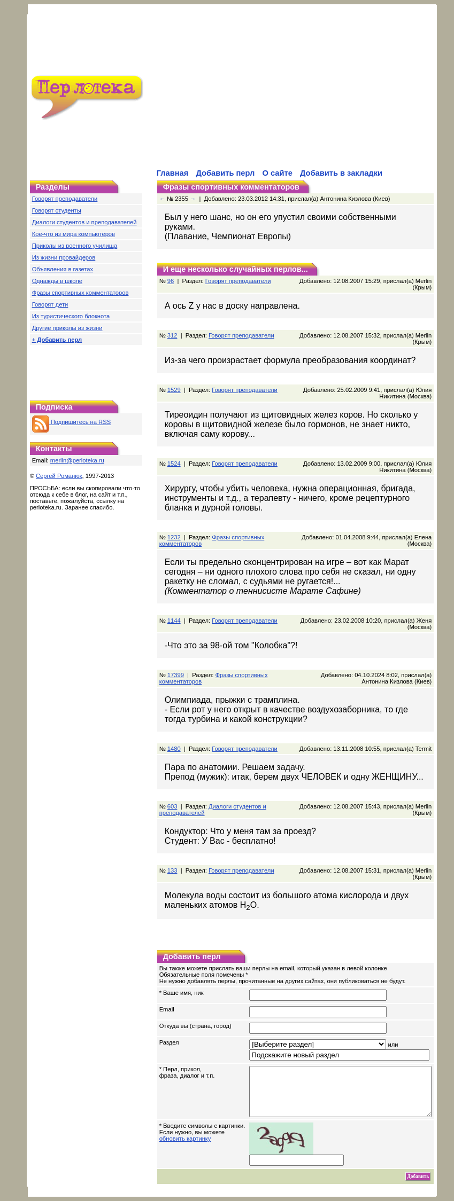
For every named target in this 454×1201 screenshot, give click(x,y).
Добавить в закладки (341, 173)
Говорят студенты (56, 210)
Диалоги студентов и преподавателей (84, 222)
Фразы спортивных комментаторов (80, 292)
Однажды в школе (57, 281)
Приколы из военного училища (75, 245)
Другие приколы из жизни (67, 328)
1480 (174, 739)
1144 (174, 611)
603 (172, 797)
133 (172, 861)
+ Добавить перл (57, 339)
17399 (175, 665)
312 (172, 326)
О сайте (278, 173)
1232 (174, 527)
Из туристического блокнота (71, 316)
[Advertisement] (269, 93)
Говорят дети (50, 304)
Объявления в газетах (62, 269)
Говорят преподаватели (65, 198)
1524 (174, 454)
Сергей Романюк (59, 476)
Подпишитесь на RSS (71, 422)
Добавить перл (225, 173)
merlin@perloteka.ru (77, 460)
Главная (173, 173)
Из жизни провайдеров (64, 257)
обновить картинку (185, 1138)
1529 (174, 380)
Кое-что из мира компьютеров (73, 234)
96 (170, 271)
